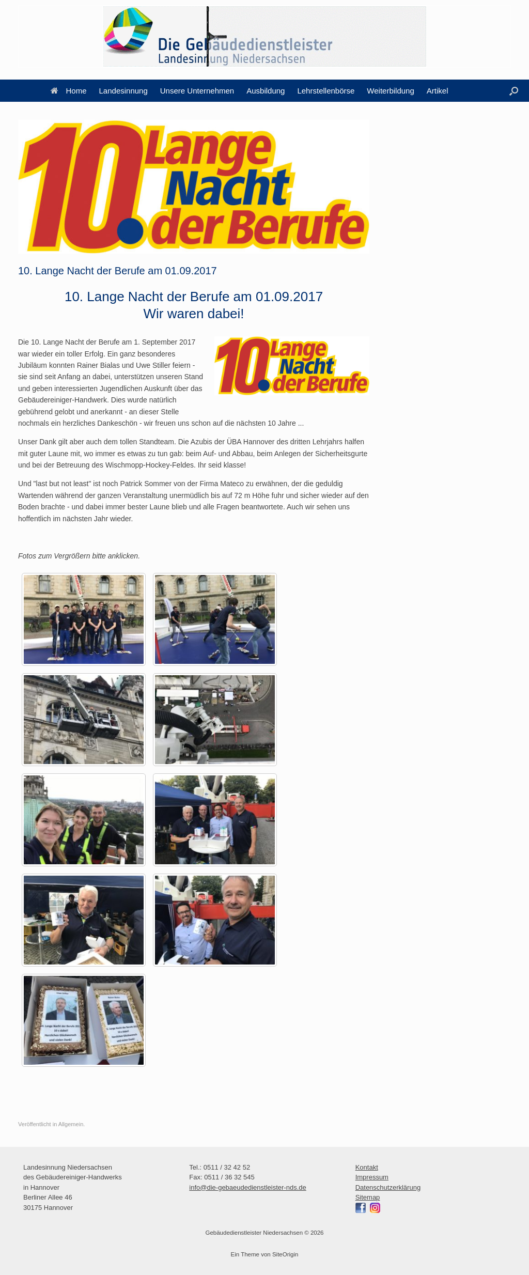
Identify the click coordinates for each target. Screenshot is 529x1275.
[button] (514, 91)
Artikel (437, 90)
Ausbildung (265, 90)
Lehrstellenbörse (325, 90)
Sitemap (367, 1197)
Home (69, 90)
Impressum (371, 1177)
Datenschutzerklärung (388, 1187)
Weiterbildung (390, 90)
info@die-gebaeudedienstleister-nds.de (247, 1187)
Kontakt (366, 1167)
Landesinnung (123, 90)
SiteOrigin (285, 1254)
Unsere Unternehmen (197, 90)
